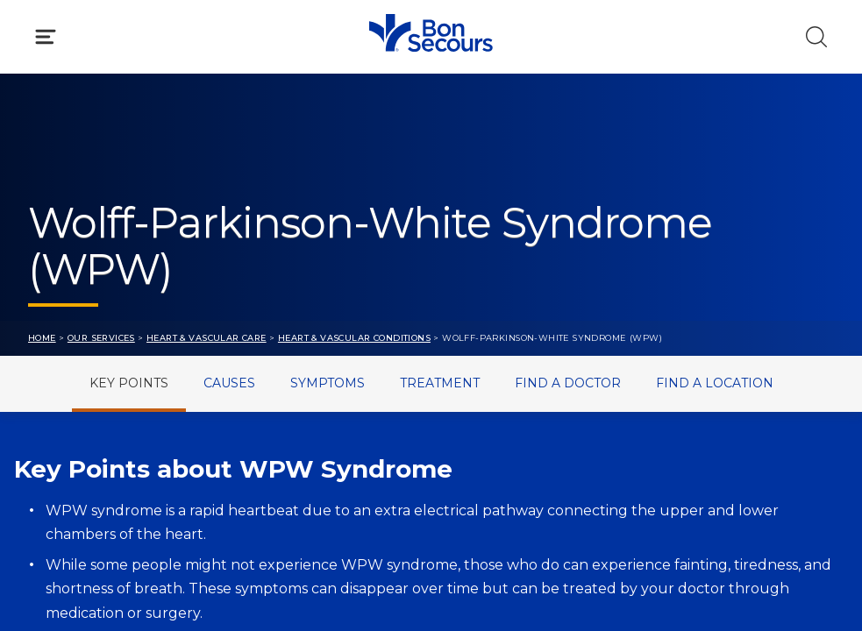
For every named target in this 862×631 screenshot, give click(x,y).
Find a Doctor (568, 383)
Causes (229, 383)
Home (42, 338)
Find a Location (714, 383)
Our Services (101, 338)
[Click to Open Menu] (45, 36)
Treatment (440, 383)
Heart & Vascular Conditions (354, 338)
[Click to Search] (816, 36)
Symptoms (327, 383)
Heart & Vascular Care (206, 338)
